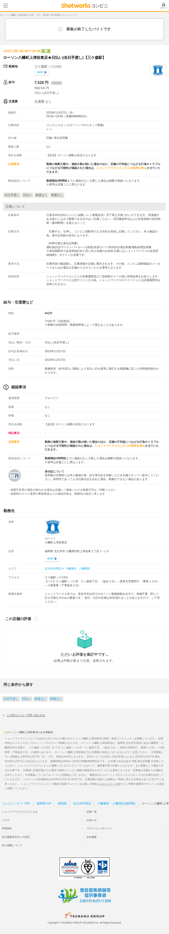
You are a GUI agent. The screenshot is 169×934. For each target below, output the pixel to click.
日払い (26, 698)
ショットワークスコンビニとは (20, 811)
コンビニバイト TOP (109, 783)
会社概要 (91, 837)
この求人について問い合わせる (25, 715)
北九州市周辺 (53, 568)
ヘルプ (6, 820)
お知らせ (91, 820)
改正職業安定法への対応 (16, 837)
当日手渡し (11, 698)
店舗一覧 (91, 811)
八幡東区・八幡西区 (77, 568)
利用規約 (7, 828)
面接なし (41, 698)
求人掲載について (12, 845)
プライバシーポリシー (99, 828)
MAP (40, 72)
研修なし (56, 698)
